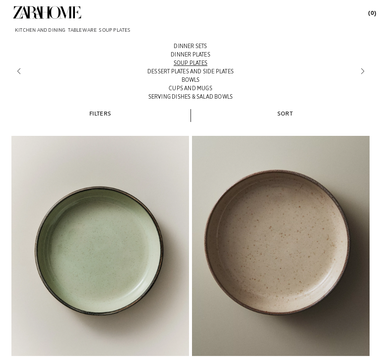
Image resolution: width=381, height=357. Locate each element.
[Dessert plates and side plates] (190, 71)
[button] (100, 113)
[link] (47, 12)
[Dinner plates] (190, 54)
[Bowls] (190, 79)
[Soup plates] (190, 62)
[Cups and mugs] (190, 88)
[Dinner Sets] (190, 46)
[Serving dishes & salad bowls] (190, 96)
